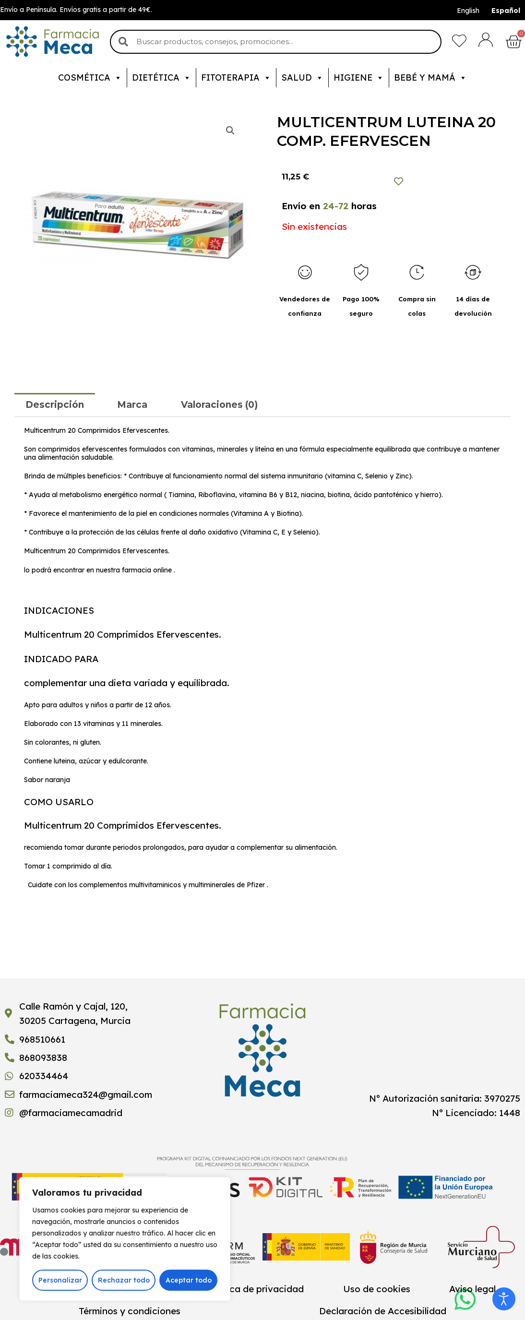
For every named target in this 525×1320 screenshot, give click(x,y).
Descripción (54, 404)
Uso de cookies (376, 1289)
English (468, 10)
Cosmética (90, 77)
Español (505, 10)
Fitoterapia (236, 77)
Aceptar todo (189, 1280)
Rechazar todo (124, 1280)
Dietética (161, 77)
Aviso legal (472, 1289)
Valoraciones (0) (219, 404)
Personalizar (60, 1280)
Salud (302, 77)
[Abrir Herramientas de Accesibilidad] (503, 1298)
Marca (132, 404)
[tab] (54, 404)
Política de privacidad (256, 1289)
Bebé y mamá (430, 77)
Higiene (359, 77)
